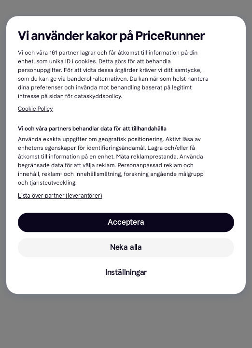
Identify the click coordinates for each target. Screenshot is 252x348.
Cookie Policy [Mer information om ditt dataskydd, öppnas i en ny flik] (35, 109)
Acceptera (126, 222)
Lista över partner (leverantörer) (60, 195)
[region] (126, 155)
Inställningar (126, 272)
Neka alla (126, 247)
